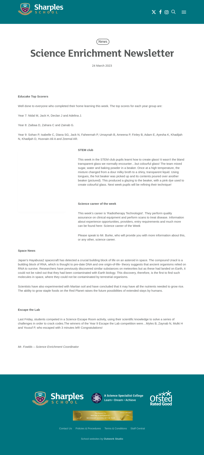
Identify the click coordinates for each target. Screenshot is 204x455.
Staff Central (137, 428)
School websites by (102, 438)
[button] (184, 12)
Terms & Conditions (115, 428)
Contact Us (65, 428)
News (102, 42)
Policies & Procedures (88, 428)
